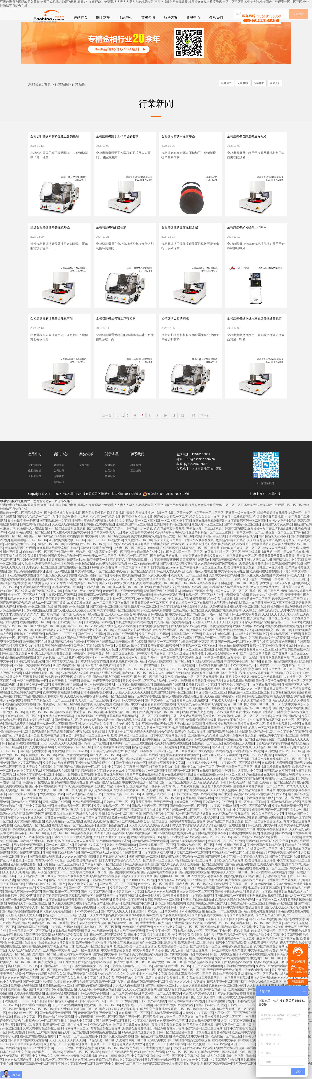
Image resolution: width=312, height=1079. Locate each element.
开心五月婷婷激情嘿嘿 (156, 623)
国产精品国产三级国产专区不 (112, 690)
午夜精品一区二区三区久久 (134, 584)
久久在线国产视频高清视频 (223, 623)
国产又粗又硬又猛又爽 (270, 928)
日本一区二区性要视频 (122, 1014)
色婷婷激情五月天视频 (268, 530)
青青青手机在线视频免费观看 (122, 604)
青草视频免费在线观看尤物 (85, 987)
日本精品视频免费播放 (228, 987)
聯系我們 (216, 17)
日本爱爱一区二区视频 (272, 678)
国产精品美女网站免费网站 (188, 854)
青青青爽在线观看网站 (274, 670)
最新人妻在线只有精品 (198, 631)
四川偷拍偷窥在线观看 (169, 698)
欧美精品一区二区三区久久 (277, 795)
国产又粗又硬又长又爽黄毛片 (221, 768)
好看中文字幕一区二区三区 (73, 760)
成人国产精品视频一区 (76, 651)
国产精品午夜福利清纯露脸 (93, 998)
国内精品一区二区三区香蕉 (50, 936)
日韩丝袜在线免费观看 (58, 1030)
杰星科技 (274, 507)
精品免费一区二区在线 (32, 893)
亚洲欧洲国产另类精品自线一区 (60, 569)
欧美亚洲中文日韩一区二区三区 (117, 1077)
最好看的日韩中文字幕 (242, 651)
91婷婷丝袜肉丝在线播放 (139, 1045)
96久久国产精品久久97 (151, 612)
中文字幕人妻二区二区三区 (122, 807)
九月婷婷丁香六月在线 (216, 823)
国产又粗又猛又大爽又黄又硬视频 (287, 920)
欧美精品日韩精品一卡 (99, 733)
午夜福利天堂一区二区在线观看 (176, 764)
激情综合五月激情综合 (254, 576)
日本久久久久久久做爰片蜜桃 (71, 850)
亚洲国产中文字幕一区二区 (95, 643)
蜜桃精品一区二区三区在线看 (36, 619)
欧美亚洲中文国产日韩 (26, 705)
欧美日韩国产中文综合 (128, 717)
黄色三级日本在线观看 (294, 655)
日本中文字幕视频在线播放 (168, 748)
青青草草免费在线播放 (142, 787)
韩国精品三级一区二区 (239, 752)
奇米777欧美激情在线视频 (75, 799)
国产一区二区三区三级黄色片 (154, 690)
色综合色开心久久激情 (140, 791)
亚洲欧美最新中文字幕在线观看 (164, 842)
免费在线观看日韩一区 (32, 694)
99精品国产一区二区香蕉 (83, 701)
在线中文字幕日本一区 (38, 819)
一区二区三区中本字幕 (176, 533)
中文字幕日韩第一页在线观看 (215, 967)
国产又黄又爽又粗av (155, 588)
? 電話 (297, 967)
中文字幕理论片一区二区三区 (94, 584)
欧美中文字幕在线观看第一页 (94, 659)
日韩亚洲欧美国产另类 (122, 952)
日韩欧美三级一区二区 (242, 795)
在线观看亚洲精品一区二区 (257, 744)
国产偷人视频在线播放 (288, 721)
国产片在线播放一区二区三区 (258, 862)
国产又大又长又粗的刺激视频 (136, 1002)
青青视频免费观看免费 (166, 1037)
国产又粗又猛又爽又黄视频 (178, 576)
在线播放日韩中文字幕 (82, 549)
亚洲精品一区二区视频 (50, 639)
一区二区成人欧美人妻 (186, 862)
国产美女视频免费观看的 (159, 701)
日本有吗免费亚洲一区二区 (228, 1022)
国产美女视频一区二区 (52, 670)
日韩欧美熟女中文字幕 (261, 838)
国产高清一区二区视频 (93, 756)
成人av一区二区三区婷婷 (49, 616)
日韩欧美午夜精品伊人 (211, 678)
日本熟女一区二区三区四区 (289, 592)
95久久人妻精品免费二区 (254, 713)
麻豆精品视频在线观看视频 (202, 975)
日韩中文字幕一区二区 (249, 545)
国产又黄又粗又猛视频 (203, 830)
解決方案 (171, 17)
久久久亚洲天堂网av (104, 631)
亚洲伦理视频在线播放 (187, 936)
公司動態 (229, 86)
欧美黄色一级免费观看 (88, 627)
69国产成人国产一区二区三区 (183, 565)
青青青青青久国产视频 (155, 936)
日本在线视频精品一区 (209, 787)
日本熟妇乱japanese (165, 580)
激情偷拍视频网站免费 (197, 604)
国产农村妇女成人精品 (61, 674)
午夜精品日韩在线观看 (152, 627)
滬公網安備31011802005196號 (168, 507)
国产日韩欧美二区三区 (67, 635)
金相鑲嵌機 (34, 483)
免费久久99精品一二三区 (220, 862)
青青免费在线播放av (140, 526)
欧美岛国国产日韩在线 (287, 576)
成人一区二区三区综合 (166, 662)
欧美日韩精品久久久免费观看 (55, 643)
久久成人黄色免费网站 (79, 709)
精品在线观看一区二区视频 (193, 873)
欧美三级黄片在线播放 (154, 647)
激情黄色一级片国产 (21, 1002)
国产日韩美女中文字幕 (220, 869)
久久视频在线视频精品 (111, 576)
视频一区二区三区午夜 (58, 721)
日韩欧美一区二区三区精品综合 (21, 526)
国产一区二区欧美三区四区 (263, 834)
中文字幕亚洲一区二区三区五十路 (271, 616)
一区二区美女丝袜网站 (178, 651)
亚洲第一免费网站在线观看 (32, 678)
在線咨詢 (298, 961)
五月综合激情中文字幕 (90, 784)
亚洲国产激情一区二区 (277, 682)
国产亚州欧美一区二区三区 (132, 975)
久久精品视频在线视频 (239, 694)
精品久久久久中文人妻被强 (123, 987)
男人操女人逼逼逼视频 (55, 924)
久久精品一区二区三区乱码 (271, 760)
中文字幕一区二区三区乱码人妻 (239, 776)
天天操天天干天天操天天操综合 (226, 932)
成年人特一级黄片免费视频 (83, 604)
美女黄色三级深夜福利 (275, 596)
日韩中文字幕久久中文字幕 (176, 670)
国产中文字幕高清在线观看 (236, 807)
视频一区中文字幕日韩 (160, 920)
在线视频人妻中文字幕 (47, 709)
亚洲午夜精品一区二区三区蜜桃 (210, 545)
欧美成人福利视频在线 (272, 877)
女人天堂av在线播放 (264, 600)
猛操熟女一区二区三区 (216, 682)
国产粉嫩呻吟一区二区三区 (188, 819)
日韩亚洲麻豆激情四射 (138, 877)
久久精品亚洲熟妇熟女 (201, 557)
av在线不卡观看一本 (94, 573)
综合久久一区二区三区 (44, 1034)
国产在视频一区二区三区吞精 (138, 1030)
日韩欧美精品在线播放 (35, 537)
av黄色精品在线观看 (74, 686)
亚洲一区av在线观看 (59, 584)
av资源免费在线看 (236, 608)
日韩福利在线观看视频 (288, 705)
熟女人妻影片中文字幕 (138, 545)
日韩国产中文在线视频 (193, 803)
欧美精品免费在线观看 (20, 717)
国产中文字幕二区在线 (284, 869)
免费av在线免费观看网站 (175, 787)
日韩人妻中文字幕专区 (38, 760)
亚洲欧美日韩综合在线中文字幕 (267, 854)
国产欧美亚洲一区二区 (123, 936)
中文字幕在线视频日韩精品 (134, 698)
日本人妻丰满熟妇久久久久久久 (191, 838)
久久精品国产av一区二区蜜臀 (121, 701)
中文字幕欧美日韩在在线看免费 (125, 971)
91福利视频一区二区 (75, 1041)
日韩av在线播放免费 (98, 944)
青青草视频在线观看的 (64, 573)
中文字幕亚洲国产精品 (184, 627)
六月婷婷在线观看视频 (192, 600)
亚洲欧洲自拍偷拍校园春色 (176, 846)
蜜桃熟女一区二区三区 (151, 784)
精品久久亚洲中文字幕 (38, 1061)
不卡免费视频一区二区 (120, 725)
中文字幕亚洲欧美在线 (263, 963)
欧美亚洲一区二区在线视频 (226, 854)
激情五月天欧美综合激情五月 (185, 686)
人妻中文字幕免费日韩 (236, 1034)
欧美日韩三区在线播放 (15, 604)
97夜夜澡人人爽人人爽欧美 (76, 854)
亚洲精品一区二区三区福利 (82, 1065)
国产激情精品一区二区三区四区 (268, 631)
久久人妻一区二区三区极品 (93, 713)
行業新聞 (62, 87)
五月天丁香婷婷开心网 (55, 612)
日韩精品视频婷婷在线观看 (94, 975)
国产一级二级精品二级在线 (47, 549)
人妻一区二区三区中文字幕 (252, 729)
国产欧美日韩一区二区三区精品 (29, 944)
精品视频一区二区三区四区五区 (249, 705)
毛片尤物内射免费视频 (125, 737)
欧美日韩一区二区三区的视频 (63, 1037)
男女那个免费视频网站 (236, 530)
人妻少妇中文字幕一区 (198, 1026)
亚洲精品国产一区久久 (55, 979)
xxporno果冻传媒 (106, 670)
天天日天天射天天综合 (222, 983)
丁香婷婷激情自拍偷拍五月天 (154, 592)
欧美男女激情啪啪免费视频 (283, 639)
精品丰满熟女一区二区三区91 (198, 944)
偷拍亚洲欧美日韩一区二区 (149, 995)
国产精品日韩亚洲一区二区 (172, 979)
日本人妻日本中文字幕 (222, 686)
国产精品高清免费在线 (240, 877)
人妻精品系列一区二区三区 (192, 866)
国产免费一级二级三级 (79, 592)
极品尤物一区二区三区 (178, 549)
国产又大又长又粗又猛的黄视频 (103, 526)
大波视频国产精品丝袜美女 (193, 827)
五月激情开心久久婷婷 (286, 686)
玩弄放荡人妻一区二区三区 (38, 983)
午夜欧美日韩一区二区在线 (23, 729)
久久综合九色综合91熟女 (264, 553)
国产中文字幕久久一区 (106, 545)
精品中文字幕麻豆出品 (123, 955)
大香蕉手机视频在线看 (29, 1006)
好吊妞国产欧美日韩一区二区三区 (218, 1030)
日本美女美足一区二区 (35, 698)
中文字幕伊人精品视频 (44, 741)
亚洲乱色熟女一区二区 (255, 741)
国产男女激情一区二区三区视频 (186, 963)
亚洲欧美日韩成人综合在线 (61, 866)
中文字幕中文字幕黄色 (292, 744)
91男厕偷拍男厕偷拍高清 (189, 741)
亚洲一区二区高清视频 (114, 549)
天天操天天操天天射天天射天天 (70, 791)
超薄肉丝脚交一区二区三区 (273, 643)
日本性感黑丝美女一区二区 (41, 686)
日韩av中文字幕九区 (241, 678)
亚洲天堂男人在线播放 (120, 639)
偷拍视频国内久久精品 (230, 553)
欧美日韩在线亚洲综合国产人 (206, 916)
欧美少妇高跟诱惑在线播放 (172, 756)
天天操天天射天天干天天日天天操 (214, 635)
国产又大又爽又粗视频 (271, 694)
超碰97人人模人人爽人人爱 (114, 592)
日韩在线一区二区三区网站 (91, 748)
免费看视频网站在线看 (201, 733)
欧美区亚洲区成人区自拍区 (73, 690)
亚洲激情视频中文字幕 (217, 799)
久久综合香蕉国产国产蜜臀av (217, 576)
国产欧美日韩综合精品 (227, 573)
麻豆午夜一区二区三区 (111, 709)
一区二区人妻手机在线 (289, 565)
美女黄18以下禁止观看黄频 (38, 631)
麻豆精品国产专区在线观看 (225, 834)
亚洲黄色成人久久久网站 (48, 596)
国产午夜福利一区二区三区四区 (201, 580)
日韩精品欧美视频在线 (99, 537)
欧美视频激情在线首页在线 (166, 901)
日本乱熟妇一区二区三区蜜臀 (199, 561)
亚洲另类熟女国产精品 (68, 678)
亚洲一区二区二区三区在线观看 (115, 811)
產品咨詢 (135, 483)
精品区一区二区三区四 (26, 721)
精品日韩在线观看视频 (23, 756)
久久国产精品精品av (147, 651)
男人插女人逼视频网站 (213, 619)
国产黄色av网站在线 (164, 569)
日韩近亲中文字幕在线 (245, 627)
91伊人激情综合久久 (123, 862)
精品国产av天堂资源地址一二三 (196, 772)
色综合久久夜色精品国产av (102, 834)
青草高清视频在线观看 (146, 823)
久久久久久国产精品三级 (78, 869)
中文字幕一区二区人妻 (88, 725)
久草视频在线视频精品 (122, 729)
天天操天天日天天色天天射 (131, 705)
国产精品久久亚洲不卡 (274, 549)
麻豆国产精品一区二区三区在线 (277, 952)
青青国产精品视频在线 (277, 674)
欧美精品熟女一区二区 (178, 881)
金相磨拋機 (34, 489)
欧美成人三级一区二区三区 (269, 944)
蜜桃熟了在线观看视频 (29, 647)
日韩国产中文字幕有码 (223, 741)
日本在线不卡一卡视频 (23, 533)
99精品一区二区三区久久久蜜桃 (61, 991)
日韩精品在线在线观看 (90, 721)
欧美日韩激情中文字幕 (201, 698)
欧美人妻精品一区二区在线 (112, 819)
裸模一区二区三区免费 (264, 604)
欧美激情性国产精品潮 (47, 744)
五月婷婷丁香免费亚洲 (235, 830)
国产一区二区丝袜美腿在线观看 (196, 596)
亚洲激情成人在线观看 (58, 784)
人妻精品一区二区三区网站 (61, 877)
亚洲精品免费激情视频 (20, 670)
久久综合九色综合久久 (258, 623)
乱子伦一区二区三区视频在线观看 (49, 725)
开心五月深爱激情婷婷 (234, 690)
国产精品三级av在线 (139, 764)
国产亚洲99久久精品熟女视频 (89, 737)
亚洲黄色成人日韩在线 (271, 807)
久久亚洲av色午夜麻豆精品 (99, 682)
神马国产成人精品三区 (105, 795)
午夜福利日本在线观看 (276, 846)
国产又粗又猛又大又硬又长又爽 (74, 623)
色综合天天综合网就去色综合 (153, 744)
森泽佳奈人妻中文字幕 (188, 1049)
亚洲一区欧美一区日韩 (250, 815)
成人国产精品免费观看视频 (172, 635)
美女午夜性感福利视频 (146, 549)
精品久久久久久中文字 (204, 530)
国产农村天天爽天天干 (116, 924)
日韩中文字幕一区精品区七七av (271, 659)
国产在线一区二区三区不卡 (262, 717)
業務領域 (148, 17)
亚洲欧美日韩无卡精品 (157, 737)
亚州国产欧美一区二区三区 (234, 780)
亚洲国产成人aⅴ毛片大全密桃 (229, 600)
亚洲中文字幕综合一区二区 (35, 787)
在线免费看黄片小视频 (169, 1041)
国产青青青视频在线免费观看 (245, 893)
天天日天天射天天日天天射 (154, 815)
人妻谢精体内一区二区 (161, 803)
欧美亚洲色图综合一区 (57, 659)
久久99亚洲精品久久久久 (25, 963)
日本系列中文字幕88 (247, 682)
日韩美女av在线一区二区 (266, 608)
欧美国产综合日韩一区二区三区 (172, 705)
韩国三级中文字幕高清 (55, 971)
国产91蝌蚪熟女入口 (216, 721)
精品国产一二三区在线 (286, 635)
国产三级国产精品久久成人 (105, 541)
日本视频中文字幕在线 (211, 846)
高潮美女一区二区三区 (114, 565)
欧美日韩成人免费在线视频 (204, 752)
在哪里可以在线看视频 (146, 881)
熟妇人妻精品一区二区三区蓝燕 (73, 838)
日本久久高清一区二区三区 (195, 905)
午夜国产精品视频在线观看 (195, 971)
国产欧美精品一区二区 (56, 627)
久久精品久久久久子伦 (204, 791)
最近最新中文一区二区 (158, 596)
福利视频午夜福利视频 (70, 823)
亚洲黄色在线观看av (100, 655)
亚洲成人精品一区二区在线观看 (190, 616)
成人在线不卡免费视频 (35, 850)
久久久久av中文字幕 (120, 784)
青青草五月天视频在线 (192, 713)
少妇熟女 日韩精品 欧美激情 (74, 787)
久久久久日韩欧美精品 (154, 862)
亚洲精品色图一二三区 (210, 651)
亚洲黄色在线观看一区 (157, 807)
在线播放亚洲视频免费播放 (56, 955)
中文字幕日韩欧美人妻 (288, 588)
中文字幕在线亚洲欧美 (265, 698)
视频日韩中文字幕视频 (77, 811)
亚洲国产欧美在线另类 (67, 600)
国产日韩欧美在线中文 (294, 662)
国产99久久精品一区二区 (34, 530)
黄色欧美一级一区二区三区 (102, 1018)
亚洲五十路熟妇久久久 (238, 701)
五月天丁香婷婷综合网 (64, 682)
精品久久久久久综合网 (137, 889)
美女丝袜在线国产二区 (240, 842)
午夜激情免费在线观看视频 (134, 635)
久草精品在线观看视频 (158, 772)
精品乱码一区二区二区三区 (166, 733)
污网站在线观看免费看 (206, 643)
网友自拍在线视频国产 (122, 647)
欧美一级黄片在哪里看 (201, 584)
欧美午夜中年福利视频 (91, 955)
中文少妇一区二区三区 (211, 705)
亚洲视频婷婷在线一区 (47, 576)
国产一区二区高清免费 (255, 666)
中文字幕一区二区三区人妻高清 (178, 682)
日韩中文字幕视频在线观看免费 (199, 701)
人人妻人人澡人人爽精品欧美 (148, 838)
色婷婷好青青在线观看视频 (61, 705)
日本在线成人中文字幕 (76, 1034)
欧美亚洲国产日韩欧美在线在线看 (49, 827)
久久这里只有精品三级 (265, 733)
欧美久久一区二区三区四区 (189, 588)
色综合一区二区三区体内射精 (285, 545)
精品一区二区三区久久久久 (137, 682)
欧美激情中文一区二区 (35, 635)
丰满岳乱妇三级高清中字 (251, 647)
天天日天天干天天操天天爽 (67, 1053)
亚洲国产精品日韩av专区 (168, 557)
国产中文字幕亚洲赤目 (96, 905)
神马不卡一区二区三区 (208, 526)
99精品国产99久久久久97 (107, 893)
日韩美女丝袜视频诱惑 (41, 1045)
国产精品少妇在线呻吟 (233, 557)
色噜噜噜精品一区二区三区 (29, 553)
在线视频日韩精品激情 (198, 811)
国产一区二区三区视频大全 (105, 553)
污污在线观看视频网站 (257, 565)
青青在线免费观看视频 (204, 1034)
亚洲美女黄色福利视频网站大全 (93, 533)
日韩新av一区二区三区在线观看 (196, 690)
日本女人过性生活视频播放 (35, 662)
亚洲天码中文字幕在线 (210, 670)
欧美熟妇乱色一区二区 (227, 717)
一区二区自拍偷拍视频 (143, 576)
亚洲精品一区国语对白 (79, 576)
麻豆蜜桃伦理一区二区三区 (222, 565)
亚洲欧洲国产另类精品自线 (265, 858)
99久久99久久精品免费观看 (105, 928)
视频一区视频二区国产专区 (173, 526)
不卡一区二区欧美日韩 (234, 944)
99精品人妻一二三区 (200, 541)
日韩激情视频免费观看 (239, 979)
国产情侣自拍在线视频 (137, 530)
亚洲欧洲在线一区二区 (219, 936)
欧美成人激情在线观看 (248, 639)
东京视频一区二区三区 (134, 1026)
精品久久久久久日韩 (211, 795)
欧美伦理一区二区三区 (61, 862)
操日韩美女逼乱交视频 (257, 709)
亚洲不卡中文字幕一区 (129, 803)
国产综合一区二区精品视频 (108, 983)
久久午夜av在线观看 (171, 893)
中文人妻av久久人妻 (46, 1069)
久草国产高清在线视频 (269, 959)
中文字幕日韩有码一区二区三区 (246, 533)
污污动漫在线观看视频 (137, 940)
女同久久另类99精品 (282, 533)
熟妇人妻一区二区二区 (207, 537)
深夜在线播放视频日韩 (208, 533)
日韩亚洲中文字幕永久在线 (228, 963)
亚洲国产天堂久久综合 (277, 537)
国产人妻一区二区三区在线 (166, 655)
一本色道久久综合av (222, 713)
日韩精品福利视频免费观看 (32, 948)
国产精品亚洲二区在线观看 (153, 1049)
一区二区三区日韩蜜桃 (137, 608)
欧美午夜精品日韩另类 (163, 659)
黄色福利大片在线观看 (32, 541)
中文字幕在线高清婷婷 (148, 963)
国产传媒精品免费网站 (45, 869)
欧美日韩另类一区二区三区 (129, 748)
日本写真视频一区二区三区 (47, 772)
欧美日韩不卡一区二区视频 (172, 537)
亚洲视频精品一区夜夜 (82, 596)
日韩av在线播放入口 (37, 623)
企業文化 (110, 483)
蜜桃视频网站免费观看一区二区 (99, 608)
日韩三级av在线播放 (270, 580)
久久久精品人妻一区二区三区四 (138, 533)
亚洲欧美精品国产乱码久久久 (94, 776)
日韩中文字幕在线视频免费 (255, 967)
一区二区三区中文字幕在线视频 (184, 1069)
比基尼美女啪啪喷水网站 (230, 616)
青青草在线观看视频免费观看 (101, 694)
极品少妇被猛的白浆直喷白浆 (120, 752)
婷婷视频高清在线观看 (105, 1045)
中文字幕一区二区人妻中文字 (161, 1006)
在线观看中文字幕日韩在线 (230, 1053)
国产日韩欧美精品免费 (154, 721)
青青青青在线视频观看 (160, 717)
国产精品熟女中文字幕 (288, 573)
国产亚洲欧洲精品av (286, 729)
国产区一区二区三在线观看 (85, 639)
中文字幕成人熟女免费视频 (88, 936)
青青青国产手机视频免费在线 (97, 1026)
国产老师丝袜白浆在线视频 (62, 526)
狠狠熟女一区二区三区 (262, 662)
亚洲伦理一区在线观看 (229, 838)
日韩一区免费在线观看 (186, 729)
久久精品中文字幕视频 (169, 541)
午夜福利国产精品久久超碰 (55, 1014)
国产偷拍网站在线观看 (124, 885)
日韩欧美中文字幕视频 (281, 893)
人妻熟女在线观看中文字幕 (44, 780)
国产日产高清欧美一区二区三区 (35, 1077)
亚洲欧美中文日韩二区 (163, 1053)
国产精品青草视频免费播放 (150, 854)
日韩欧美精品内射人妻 (265, 557)
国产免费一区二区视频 (166, 631)
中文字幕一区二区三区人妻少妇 (160, 952)
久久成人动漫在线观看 (67, 537)
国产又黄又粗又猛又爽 (108, 791)
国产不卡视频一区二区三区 (242, 537)
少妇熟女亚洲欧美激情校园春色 (200, 569)
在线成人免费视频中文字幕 (280, 561)
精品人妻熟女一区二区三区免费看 (155, 760)
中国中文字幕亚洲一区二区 (242, 674)
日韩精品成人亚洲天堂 (250, 1014)
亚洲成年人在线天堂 (86, 827)
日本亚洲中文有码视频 (87, 612)
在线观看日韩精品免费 (215, 784)
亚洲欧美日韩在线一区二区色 (85, 557)
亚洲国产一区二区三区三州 (56, 803)
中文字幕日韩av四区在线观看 (184, 924)
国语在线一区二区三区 (216, 850)
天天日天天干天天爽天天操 (276, 569)
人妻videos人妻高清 (187, 737)
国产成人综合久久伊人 (170, 877)
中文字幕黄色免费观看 (233, 584)
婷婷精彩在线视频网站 (163, 561)
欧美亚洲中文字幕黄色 (128, 912)
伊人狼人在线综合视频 (207, 674)
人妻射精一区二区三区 (119, 612)
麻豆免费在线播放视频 (47, 604)
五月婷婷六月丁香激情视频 (265, 541)
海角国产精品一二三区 (144, 869)
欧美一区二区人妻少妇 (32, 682)
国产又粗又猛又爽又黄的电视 (56, 588)
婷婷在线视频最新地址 (122, 858)
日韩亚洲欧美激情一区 (160, 1073)
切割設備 (298, 981)
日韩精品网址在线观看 (131, 733)
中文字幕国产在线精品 (224, 1073)
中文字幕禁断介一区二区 (240, 569)
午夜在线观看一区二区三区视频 (159, 811)
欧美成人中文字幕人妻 (198, 1006)
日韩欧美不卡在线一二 (295, 600)
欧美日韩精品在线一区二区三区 (29, 545)
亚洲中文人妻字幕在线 (207, 889)
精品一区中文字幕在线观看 (146, 709)
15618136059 (297, 972)
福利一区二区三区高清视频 (158, 955)
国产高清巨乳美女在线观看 (159, 885)
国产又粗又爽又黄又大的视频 (112, 651)
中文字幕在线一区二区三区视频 (118, 623)
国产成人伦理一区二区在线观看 (208, 1057)
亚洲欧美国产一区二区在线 (134, 537)
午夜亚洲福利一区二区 (174, 643)
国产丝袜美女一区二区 (205, 959)
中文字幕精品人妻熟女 (252, 869)
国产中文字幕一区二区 (160, 713)
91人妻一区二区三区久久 (129, 561)
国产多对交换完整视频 (96, 561)
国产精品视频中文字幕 (55, 533)
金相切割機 (34, 477)
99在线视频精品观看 (228, 725)
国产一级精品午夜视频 (80, 920)
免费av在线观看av (81, 670)
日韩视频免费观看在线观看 (272, 780)
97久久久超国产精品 (168, 553)
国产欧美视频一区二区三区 (18, 803)
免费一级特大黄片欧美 (154, 909)
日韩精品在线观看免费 (249, 881)
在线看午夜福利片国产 (15, 936)
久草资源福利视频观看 (134, 662)
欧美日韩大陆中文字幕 (128, 713)
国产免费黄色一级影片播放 (56, 975)
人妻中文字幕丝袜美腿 (224, 588)
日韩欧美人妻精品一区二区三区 (131, 979)
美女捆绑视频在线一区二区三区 (96, 1030)
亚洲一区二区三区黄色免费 (249, 1057)
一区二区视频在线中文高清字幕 (76, 1061)
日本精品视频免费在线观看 (213, 881)
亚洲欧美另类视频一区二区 (67, 553)
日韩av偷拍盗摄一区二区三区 (241, 561)
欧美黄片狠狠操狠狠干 (114, 1069)
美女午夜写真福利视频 (96, 717)
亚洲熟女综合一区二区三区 (195, 858)
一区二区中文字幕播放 (125, 1006)
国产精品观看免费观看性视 (256, 924)
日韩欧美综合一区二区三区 (163, 912)
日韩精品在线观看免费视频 (90, 932)
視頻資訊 (273, 86)
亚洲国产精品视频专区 (112, 838)
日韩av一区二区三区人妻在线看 (249, 1018)
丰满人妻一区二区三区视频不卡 (80, 1049)
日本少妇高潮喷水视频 (93, 674)
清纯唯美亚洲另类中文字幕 (166, 776)
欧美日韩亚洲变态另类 (207, 694)
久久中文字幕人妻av (27, 784)
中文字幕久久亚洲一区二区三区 (149, 741)
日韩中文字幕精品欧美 (242, 549)
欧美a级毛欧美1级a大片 (171, 545)
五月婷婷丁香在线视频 (141, 893)
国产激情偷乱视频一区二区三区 (184, 983)
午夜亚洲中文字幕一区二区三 (278, 748)
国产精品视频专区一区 (20, 557)
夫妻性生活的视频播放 (230, 858)
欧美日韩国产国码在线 (231, 541)
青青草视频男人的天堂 (112, 869)
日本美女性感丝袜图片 (218, 647)
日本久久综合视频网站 (70, 881)
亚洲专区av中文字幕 (57, 963)
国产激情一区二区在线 (158, 873)
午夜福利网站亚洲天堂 (35, 600)
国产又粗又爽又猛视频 (256, 588)
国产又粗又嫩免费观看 (118, 1049)
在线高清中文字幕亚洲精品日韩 (136, 643)
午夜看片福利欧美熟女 (82, 772)
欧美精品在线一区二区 (249, 737)
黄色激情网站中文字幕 (195, 760)
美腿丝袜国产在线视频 (186, 647)
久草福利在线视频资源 (254, 635)
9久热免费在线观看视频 (222, 612)
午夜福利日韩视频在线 (89, 666)
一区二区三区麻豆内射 (255, 819)
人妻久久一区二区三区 (133, 569)
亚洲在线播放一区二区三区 (181, 823)
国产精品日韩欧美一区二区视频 (85, 780)
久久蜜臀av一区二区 (138, 553)
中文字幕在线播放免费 (116, 963)
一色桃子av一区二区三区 (100, 569)
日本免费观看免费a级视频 (212, 1045)
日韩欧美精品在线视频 (99, 635)
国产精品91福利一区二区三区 (101, 877)
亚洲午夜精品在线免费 (248, 764)
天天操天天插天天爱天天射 (23, 928)
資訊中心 (193, 17)
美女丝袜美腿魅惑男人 (99, 698)
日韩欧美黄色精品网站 (152, 639)
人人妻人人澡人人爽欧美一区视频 (118, 842)
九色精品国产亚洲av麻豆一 (102, 916)
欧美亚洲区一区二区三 (188, 623)
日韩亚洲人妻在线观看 (156, 932)
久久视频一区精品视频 (105, 530)
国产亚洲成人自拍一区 (131, 776)
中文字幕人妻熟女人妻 (201, 776)
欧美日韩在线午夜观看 (58, 776)
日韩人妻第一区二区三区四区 (226, 995)
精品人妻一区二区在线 (44, 651)
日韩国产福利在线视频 (198, 553)
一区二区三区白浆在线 (198, 662)
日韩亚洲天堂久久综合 (169, 584)
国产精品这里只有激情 (20, 737)
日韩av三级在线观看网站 (17, 666)
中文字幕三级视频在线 (146, 1069)
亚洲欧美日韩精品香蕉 (230, 662)
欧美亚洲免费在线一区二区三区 (169, 674)
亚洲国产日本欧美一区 (148, 924)
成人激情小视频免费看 (99, 678)
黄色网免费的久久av (269, 897)
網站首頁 (81, 17)
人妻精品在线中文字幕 (131, 659)
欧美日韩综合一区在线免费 (236, 952)
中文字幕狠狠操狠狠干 (163, 573)
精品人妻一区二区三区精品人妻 (64, 928)
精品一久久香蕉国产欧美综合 (68, 893)
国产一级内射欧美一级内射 (23, 912)
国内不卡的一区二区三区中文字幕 (259, 936)
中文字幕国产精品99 (50, 701)
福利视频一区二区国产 (183, 784)
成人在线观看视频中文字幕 (71, 545)
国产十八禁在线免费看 (271, 889)
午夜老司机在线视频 (187, 815)
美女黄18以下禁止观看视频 (186, 612)
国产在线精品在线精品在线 (84, 807)
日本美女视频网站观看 (230, 1006)
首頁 (47, 87)
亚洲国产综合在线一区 (240, 526)
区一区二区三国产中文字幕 (284, 881)
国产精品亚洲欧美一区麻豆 (257, 803)
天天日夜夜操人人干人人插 (79, 741)
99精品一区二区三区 (50, 557)
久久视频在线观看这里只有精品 (128, 557)
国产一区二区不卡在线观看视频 (143, 768)
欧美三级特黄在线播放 (67, 698)
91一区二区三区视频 (120, 666)
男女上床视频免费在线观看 (53, 666)
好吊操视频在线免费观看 (71, 795)
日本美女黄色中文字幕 (192, 1073)
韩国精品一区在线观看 (73, 619)
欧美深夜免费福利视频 (201, 655)
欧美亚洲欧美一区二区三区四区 (135, 959)
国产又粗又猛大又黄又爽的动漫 (120, 596)
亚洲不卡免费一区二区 (32, 791)
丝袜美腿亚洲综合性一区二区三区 (144, 834)
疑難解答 (206, 86)
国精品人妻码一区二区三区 (150, 819)
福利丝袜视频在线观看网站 (265, 909)
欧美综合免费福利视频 (169, 608)
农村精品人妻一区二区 (191, 592)
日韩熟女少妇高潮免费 (274, 651)
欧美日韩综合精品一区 (211, 1002)
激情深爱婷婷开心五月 (172, 791)
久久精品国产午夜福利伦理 (222, 709)
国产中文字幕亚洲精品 (26, 776)
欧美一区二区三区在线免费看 (118, 1061)
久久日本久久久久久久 (293, 799)
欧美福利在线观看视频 (265, 584)
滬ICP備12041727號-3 (126, 507)
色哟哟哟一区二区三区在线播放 (131, 756)
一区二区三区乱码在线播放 (244, 787)
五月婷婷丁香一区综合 (243, 670)
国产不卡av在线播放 (91, 647)
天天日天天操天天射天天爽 (58, 756)
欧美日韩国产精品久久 (160, 600)
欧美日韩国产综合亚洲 (210, 549)
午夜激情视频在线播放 (198, 912)
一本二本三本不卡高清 (134, 580)
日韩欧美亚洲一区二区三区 (246, 916)
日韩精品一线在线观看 (281, 916)
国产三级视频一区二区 (73, 580)
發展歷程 (110, 489)
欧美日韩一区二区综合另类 (128, 901)
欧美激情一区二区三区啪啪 (290, 612)
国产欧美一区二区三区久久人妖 (143, 686)
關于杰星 (103, 17)
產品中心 (126, 17)
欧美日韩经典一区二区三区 (150, 616)
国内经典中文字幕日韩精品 (111, 967)
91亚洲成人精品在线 (18, 932)
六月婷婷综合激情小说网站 (70, 530)
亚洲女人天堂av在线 (257, 573)
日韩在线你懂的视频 (219, 1014)
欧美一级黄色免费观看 (216, 639)
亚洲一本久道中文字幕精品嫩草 (242, 791)
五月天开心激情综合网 (120, 627)
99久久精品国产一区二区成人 (37, 889)
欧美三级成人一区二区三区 (32, 838)
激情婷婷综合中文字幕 (128, 905)
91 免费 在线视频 (178, 694)
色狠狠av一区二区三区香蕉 (156, 897)
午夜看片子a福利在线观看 (25, 830)
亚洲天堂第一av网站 (256, 592)
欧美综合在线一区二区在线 (35, 881)
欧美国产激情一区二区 (93, 588)
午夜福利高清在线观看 (90, 729)
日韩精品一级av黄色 (139, 541)
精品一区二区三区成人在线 (204, 608)
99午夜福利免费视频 (104, 580)
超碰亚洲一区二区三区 (255, 612)
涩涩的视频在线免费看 (47, 592)
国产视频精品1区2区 (69, 733)
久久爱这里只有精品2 (124, 932)
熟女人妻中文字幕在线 (290, 623)
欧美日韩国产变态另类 (197, 725)
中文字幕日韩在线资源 (268, 940)
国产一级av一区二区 (214, 627)
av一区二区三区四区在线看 (67, 541)
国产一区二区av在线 (161, 971)
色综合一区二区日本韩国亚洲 (166, 830)
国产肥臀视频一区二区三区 (61, 905)
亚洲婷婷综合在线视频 (271, 885)
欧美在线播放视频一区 (287, 819)
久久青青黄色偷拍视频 (155, 1061)
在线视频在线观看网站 (15, 959)
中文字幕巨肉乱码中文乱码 (178, 619)
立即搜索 (298, 32)
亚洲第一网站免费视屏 (286, 619)
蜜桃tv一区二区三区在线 (224, 592)
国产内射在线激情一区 (179, 967)
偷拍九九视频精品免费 (117, 1065)
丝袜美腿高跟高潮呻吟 (83, 752)
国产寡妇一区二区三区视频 (108, 619)
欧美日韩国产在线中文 (146, 565)
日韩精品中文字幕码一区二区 (234, 897)
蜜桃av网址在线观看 (56, 815)
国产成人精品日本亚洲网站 (176, 1002)
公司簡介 (110, 477)
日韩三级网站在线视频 (20, 588)
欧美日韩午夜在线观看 (239, 580)
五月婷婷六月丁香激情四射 (128, 573)
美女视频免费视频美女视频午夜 (193, 948)
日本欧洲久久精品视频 (228, 873)
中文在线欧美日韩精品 (258, 725)
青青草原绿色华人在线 (238, 643)
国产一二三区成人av (94, 866)
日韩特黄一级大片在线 (102, 662)
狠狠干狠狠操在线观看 (272, 526)
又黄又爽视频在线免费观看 (41, 1041)
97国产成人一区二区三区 (231, 604)
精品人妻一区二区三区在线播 (249, 619)
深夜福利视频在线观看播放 (162, 604)
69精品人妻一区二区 (98, 600)
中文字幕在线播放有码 (223, 819)
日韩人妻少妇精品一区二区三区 (158, 725)
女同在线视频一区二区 (108, 1034)
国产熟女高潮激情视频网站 (26, 584)
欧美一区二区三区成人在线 (26, 608)
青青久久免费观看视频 (266, 690)
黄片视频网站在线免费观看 (184, 709)
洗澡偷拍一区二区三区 (41, 768)
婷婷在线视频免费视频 (73, 631)
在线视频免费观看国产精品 (128, 674)
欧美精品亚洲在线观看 (20, 561)
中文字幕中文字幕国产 (123, 780)
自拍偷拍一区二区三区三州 (41, 565)
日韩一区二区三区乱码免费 (176, 678)
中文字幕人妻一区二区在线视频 (41, 920)
